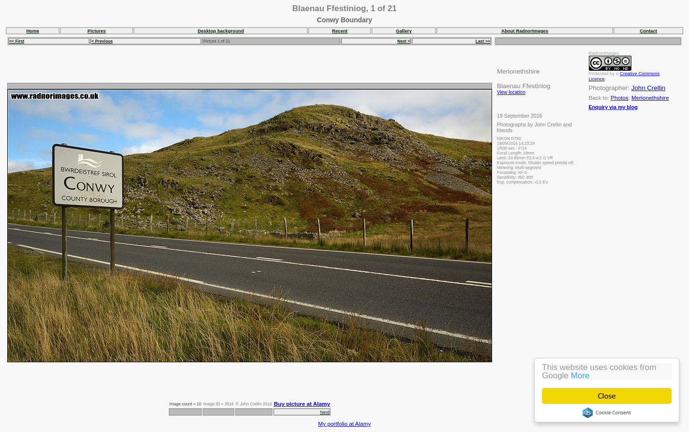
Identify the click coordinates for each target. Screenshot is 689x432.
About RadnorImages (524, 30)
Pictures (97, 30)
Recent (339, 30)
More (580, 375)
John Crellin (648, 88)
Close (607, 396)
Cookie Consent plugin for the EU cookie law (607, 412)
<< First (16, 41)
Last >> (483, 41)
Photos (619, 97)
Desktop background (221, 30)
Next (325, 412)
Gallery (404, 30)
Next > (403, 41)
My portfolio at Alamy (344, 423)
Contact (648, 30)
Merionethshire (650, 97)
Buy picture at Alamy (302, 404)
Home (32, 30)
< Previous (102, 41)
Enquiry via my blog (613, 107)
